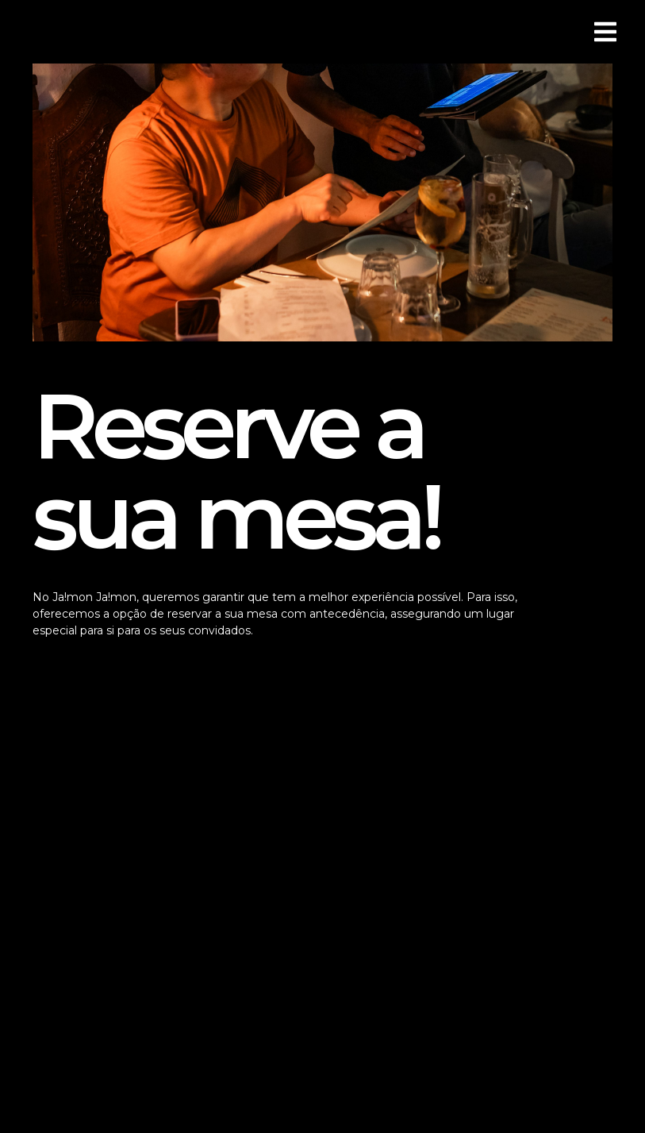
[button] (33, 32)
